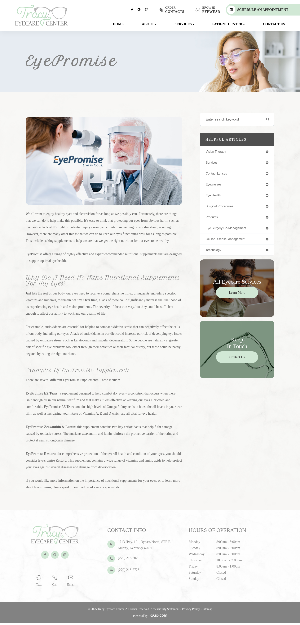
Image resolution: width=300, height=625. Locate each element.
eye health (214, 197)
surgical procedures (221, 208)
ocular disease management (228, 242)
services (212, 163)
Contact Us (274, 24)
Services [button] (184, 24)
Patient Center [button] (228, 24)
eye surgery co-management (228, 231)
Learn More (237, 296)
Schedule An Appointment (257, 10)
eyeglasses (214, 186)
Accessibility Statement (164, 611)
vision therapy (217, 152)
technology (214, 254)
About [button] (149, 24)
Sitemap (207, 611)
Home (118, 24)
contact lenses (218, 174)
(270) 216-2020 (128, 558)
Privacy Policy (191, 611)
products (212, 220)
